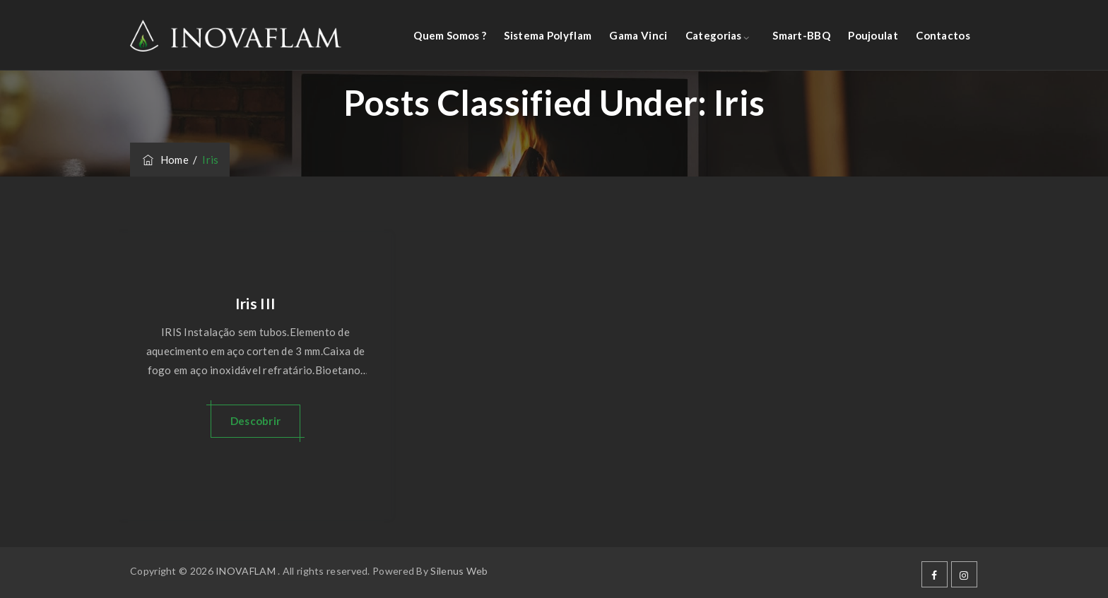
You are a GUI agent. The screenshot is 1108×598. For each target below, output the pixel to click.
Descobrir (255, 420)
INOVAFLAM (246, 571)
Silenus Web (459, 571)
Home (165, 159)
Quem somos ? (449, 35)
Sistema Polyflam (547, 35)
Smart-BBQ (801, 35)
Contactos (943, 35)
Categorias (713, 35)
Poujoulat (873, 35)
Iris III (255, 303)
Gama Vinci (638, 35)
